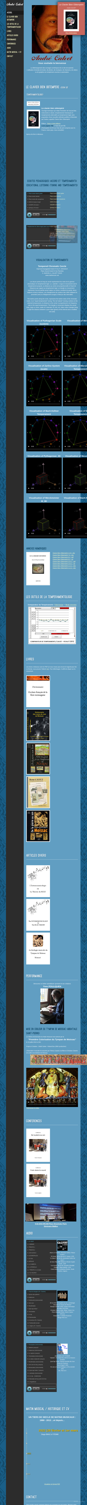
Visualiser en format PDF (52, 1484)
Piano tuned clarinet (55, 196)
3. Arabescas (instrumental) (34, 1350)
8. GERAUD (30, 1261)
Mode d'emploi (70, 605)
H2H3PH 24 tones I (55, 205)
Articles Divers (12, 36)
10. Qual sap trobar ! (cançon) (35, 1370)
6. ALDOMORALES (32, 1255)
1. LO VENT (30, 1241)
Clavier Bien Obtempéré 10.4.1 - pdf (64, 561)
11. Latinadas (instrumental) (34, 1373)
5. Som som (30, 1303)
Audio (9, 48)
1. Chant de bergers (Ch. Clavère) (36, 1291)
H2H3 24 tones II (54, 202)
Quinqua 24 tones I (55, 207)
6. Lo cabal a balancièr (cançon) (36, 1359)
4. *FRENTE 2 (31, 1250)
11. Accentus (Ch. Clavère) (34, 1320)
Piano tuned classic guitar (57, 193)
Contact (10, 56)
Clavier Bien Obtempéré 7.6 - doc (63, 555)
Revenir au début (79, 1501)
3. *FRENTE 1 (31, 1247)
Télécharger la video (32, 1108)
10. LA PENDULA (32, 1267)
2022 (29, 1453)
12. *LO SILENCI (32, 1273)
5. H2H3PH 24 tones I (33, 205)
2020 (28, 1474)
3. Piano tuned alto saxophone (35, 199)
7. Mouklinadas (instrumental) (35, 1362)
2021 (28, 1463)
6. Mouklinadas (31, 1306)
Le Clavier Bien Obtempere (12, 18)
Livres (9, 31)
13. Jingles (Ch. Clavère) (34, 1326)
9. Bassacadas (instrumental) (35, 1367)
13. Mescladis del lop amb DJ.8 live (36, 1379)
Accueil (9, 13)
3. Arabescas (30, 1297)
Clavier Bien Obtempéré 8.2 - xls (63, 559)
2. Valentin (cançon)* (33, 1347)
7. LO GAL (30, 1258)
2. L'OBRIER (30, 1244)
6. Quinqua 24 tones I (33, 207)
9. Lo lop (29, 1314)
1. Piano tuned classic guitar (34, 193)
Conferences (11, 44)
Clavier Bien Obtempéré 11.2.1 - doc (64, 566)
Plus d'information (71, 33)
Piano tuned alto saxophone (57, 199)
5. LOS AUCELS (31, 1253)
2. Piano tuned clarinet (33, 196)
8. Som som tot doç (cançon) (35, 1364)
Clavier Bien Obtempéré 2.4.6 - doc (64, 553)
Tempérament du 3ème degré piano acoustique (40, 226)
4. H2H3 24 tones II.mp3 (33, 202)
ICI (47, 669)
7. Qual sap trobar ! (32, 1308)
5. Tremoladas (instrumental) (35, 1356)
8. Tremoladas (31, 1311)
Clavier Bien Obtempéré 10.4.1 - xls (64, 564)
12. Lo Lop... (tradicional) (34, 1376)
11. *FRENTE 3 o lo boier (34, 1270)
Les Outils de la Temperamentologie (14, 25)
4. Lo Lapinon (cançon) (33, 1353)
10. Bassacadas (31, 1317)
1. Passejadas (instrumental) (35, 1344)
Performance (11, 40)
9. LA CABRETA (31, 1264)
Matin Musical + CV (14, 52)
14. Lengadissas (31, 1381)
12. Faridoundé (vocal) (33, 1323)
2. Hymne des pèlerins (33, 1294)
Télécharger (58, 605)
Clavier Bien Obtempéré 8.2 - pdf (63, 557)
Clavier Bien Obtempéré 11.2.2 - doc (64, 568)
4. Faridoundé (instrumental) (35, 1300)
